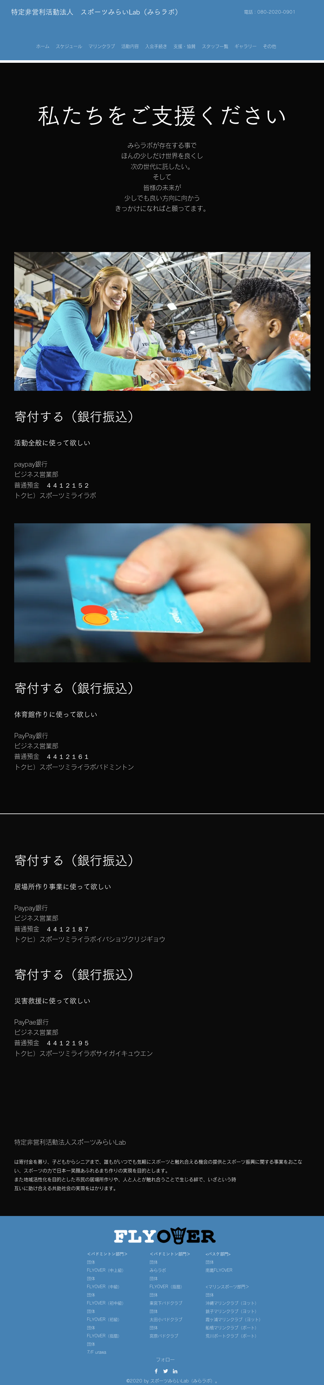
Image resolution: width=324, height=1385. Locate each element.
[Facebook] (156, 1371)
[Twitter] (165, 1371)
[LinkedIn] (175, 1371)
